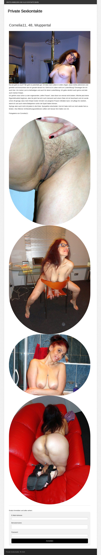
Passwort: (14, 532)
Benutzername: (16, 523)
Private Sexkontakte (25, 11)
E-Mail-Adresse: (16, 515)
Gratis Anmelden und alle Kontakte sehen (22, 2)
